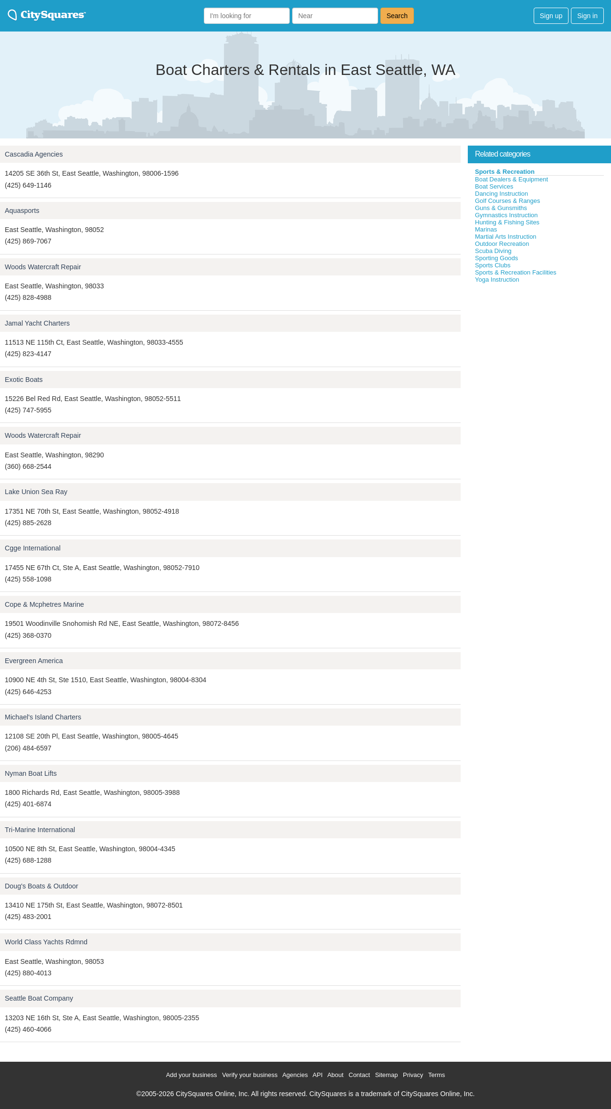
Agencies (294, 1074)
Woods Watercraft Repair (43, 267)
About (335, 1074)
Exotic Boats (23, 379)
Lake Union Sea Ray (36, 492)
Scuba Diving (493, 250)
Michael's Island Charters (43, 717)
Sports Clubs (492, 265)
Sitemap (386, 1074)
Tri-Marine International (40, 830)
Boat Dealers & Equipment (511, 179)
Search (397, 16)
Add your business (191, 1074)
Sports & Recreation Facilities (516, 272)
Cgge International (33, 548)
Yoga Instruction (497, 279)
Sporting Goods (496, 258)
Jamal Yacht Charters (37, 323)
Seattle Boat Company (39, 998)
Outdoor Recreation (502, 243)
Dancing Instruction (501, 193)
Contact (359, 1074)
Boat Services (494, 186)
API (318, 1074)
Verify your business (249, 1074)
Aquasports (22, 210)
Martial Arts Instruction (506, 236)
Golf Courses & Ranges (507, 200)
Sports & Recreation (505, 171)
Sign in (587, 16)
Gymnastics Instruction (506, 215)
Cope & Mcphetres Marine (44, 604)
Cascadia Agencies (34, 154)
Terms (436, 1074)
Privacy (413, 1074)
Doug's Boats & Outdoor (41, 886)
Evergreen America (34, 661)
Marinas (486, 229)
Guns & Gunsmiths (501, 207)
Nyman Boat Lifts (31, 773)
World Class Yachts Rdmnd (46, 942)
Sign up (551, 16)
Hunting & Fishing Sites (507, 222)
